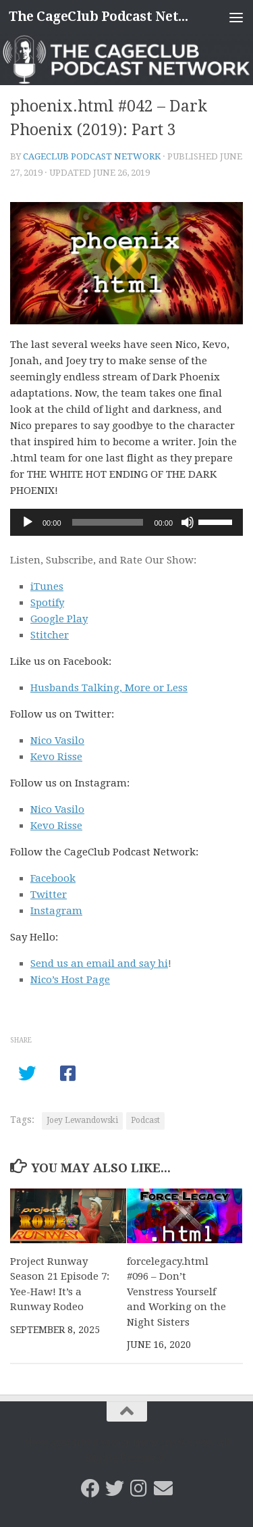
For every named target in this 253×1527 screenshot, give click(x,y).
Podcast (145, 1120)
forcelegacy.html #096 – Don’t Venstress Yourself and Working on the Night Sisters (176, 1291)
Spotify (47, 603)
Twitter (48, 894)
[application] (126, 522)
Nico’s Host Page (70, 980)
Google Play (59, 619)
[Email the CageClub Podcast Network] (163, 1488)
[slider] (108, 522)
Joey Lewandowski (82, 1120)
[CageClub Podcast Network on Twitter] (114, 1488)
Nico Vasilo (57, 740)
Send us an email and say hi (99, 963)
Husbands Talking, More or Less (109, 688)
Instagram (56, 911)
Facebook (53, 878)
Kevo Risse (56, 757)
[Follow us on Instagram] (139, 1488)
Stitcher (49, 635)
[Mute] (187, 522)
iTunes (46, 586)
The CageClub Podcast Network (100, 16)
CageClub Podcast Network (92, 156)
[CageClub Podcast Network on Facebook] (90, 1488)
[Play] (27, 522)
